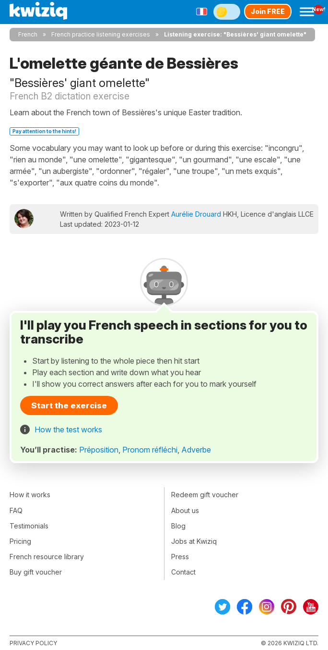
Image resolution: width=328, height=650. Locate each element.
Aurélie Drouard (196, 214)
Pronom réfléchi (149, 449)
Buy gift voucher (36, 572)
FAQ (16, 510)
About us (185, 510)
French (27, 34)
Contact (183, 572)
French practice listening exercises (100, 34)
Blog (178, 526)
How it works (30, 495)
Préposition (98, 449)
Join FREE (268, 11)
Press (180, 556)
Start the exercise (69, 405)
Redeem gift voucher (204, 495)
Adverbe (196, 449)
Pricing (20, 541)
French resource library (47, 556)
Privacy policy (33, 643)
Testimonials (29, 526)
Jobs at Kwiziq (194, 541)
